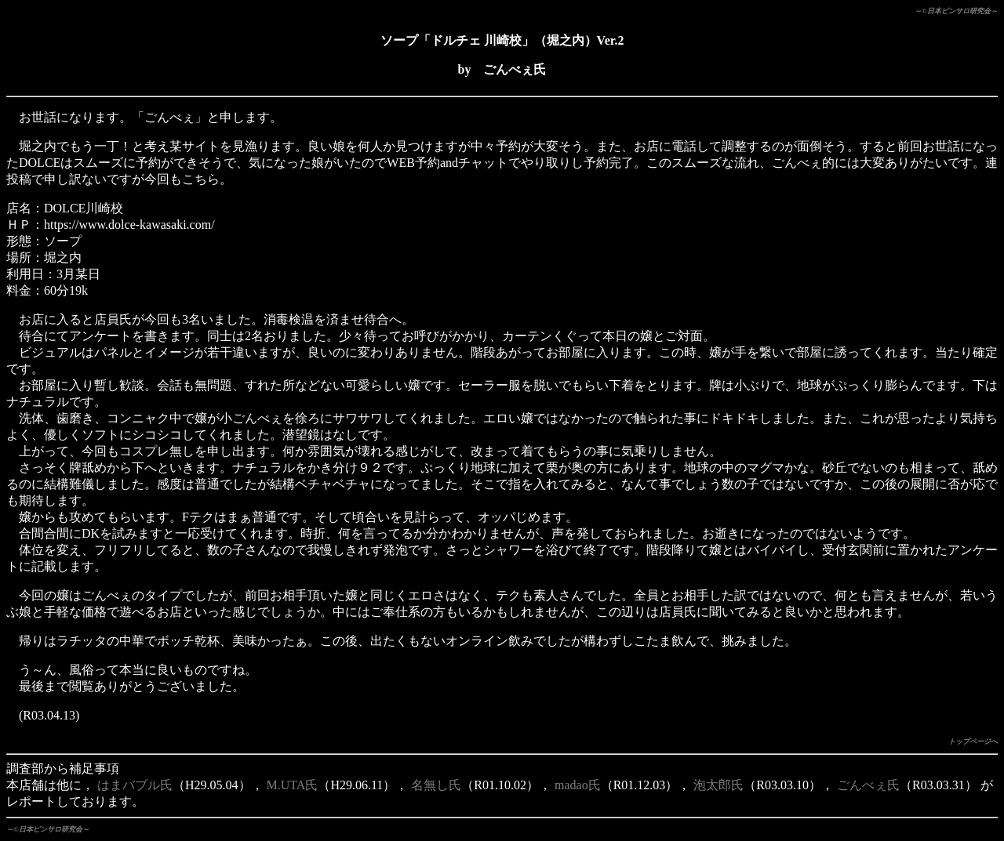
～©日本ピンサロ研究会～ (956, 11)
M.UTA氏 (292, 785)
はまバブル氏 (135, 785)
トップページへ (973, 741)
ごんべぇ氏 (868, 785)
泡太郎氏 (718, 785)
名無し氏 (436, 785)
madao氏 (578, 785)
